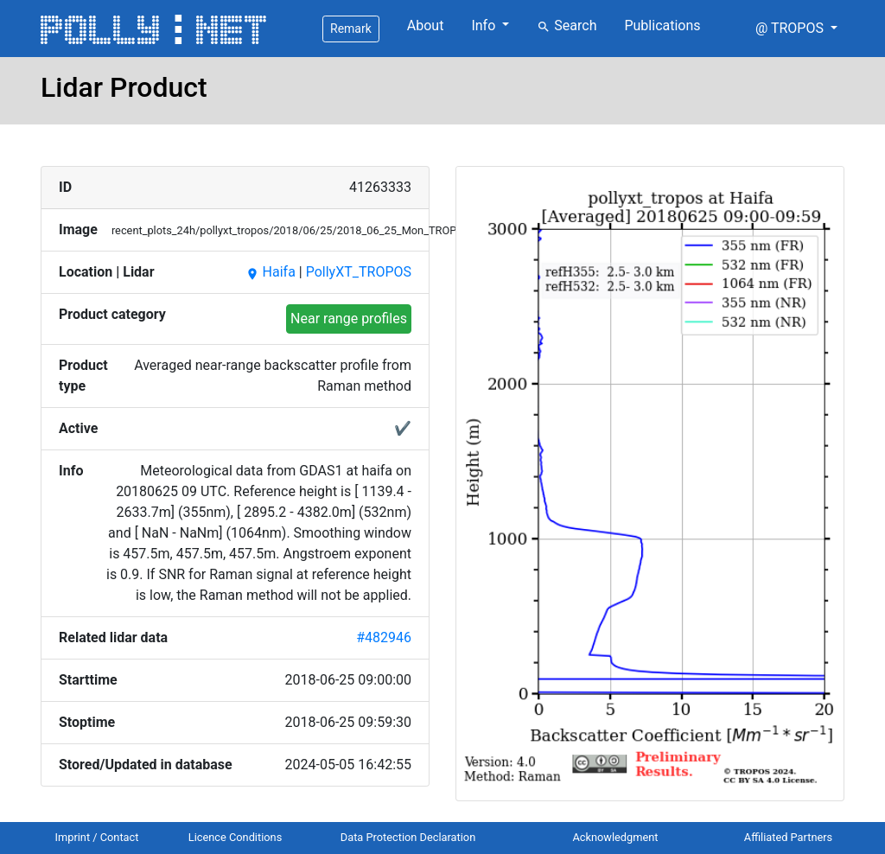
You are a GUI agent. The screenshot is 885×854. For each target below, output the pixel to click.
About (425, 25)
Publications (662, 25)
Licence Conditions (235, 837)
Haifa (270, 272)
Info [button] (485, 25)
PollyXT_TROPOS (358, 272)
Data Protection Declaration (408, 837)
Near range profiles (348, 318)
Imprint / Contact (97, 837)
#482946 (383, 637)
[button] (796, 28)
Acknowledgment (615, 837)
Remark (351, 28)
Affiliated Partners (788, 837)
